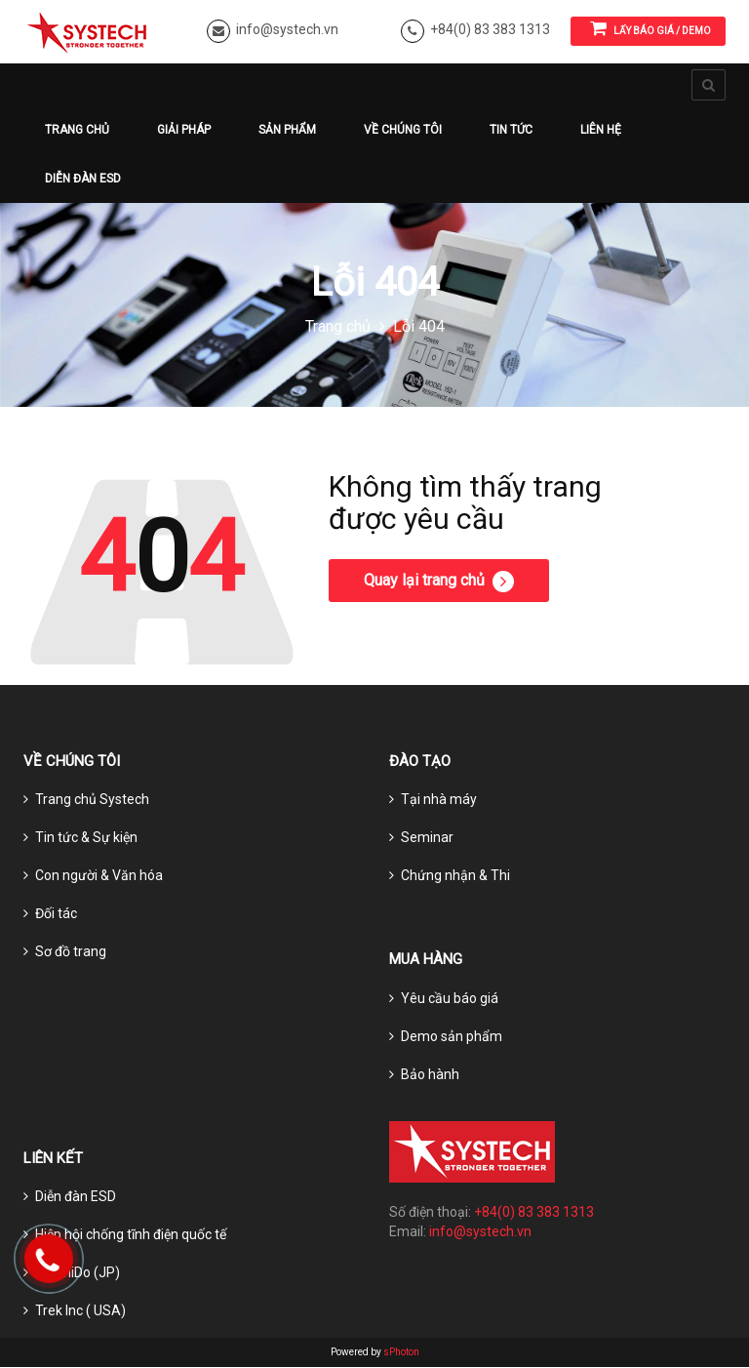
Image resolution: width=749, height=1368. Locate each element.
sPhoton (401, 1353)
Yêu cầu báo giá (449, 998)
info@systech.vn (287, 29)
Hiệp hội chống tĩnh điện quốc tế (130, 1235)
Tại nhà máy (439, 800)
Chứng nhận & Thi (455, 876)
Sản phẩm (287, 130)
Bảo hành (430, 1074)
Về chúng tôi (403, 130)
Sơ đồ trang (70, 952)
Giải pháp (184, 130)
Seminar (427, 838)
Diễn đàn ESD (83, 178)
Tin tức (511, 130)
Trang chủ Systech (92, 800)
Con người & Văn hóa (99, 876)
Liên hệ (600, 130)
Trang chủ (77, 130)
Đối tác (56, 914)
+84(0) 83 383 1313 (490, 29)
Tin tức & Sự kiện (86, 838)
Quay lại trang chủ (439, 581)
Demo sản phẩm (451, 1036)
